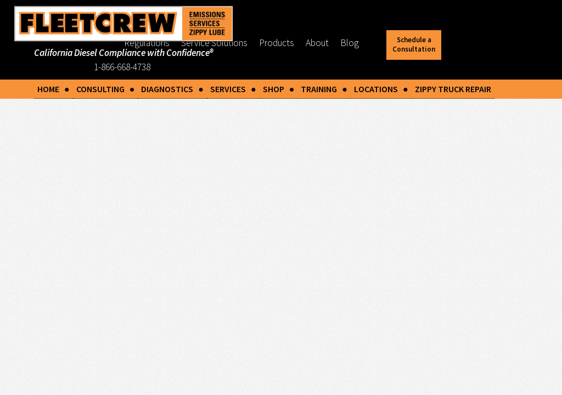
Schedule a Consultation (413, 44)
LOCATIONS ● (381, 88)
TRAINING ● (324, 88)
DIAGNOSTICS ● (172, 88)
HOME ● (53, 88)
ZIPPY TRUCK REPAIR (453, 88)
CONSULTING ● (105, 88)
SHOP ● (279, 88)
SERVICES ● (233, 88)
